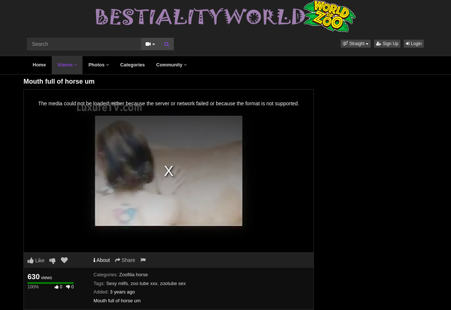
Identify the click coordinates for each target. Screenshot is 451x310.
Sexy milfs (117, 283)
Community (171, 65)
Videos (67, 65)
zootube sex (173, 283)
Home (39, 65)
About (102, 260)
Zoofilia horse (133, 274)
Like (36, 260)
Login (414, 43)
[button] (356, 44)
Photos (98, 65)
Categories (132, 65)
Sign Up (387, 43)
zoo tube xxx (144, 283)
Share (125, 260)
